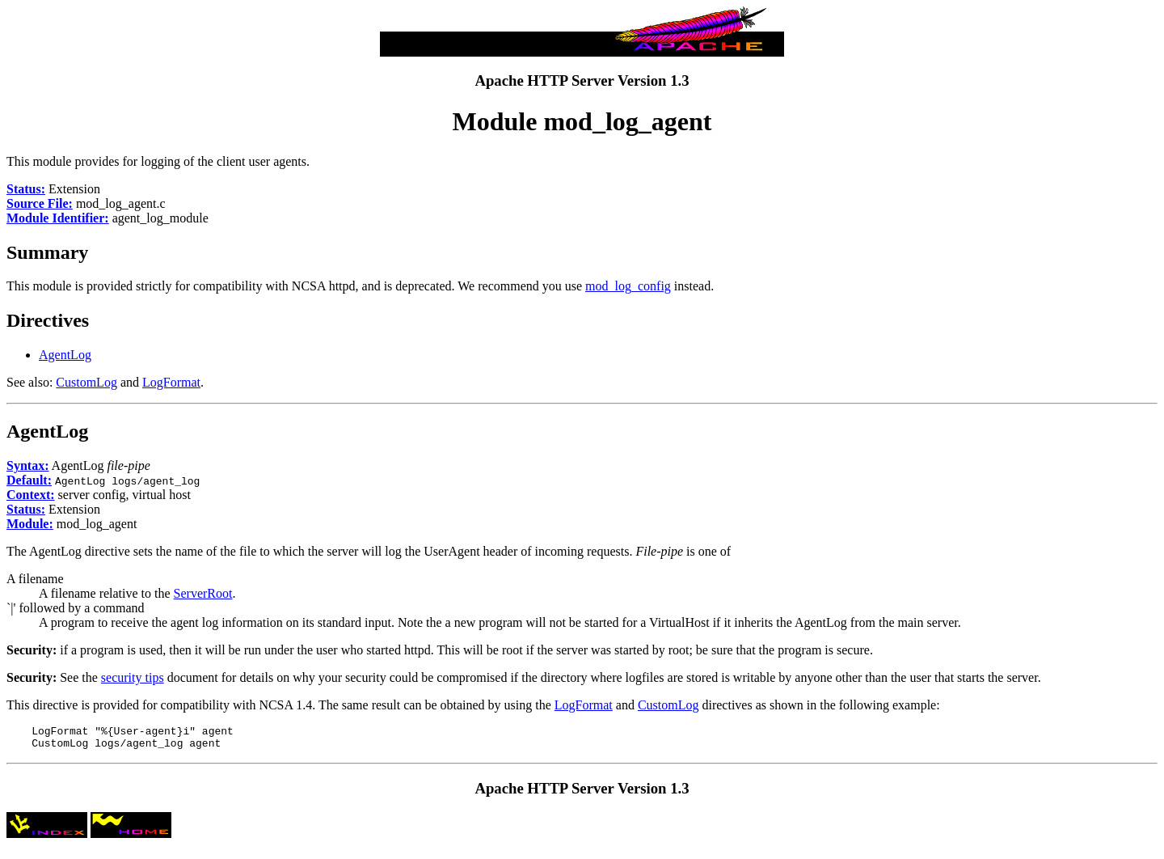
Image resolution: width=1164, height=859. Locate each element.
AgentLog (65, 355)
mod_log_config (628, 286)
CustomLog (86, 382)
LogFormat (171, 382)
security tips (132, 677)
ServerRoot (203, 593)
